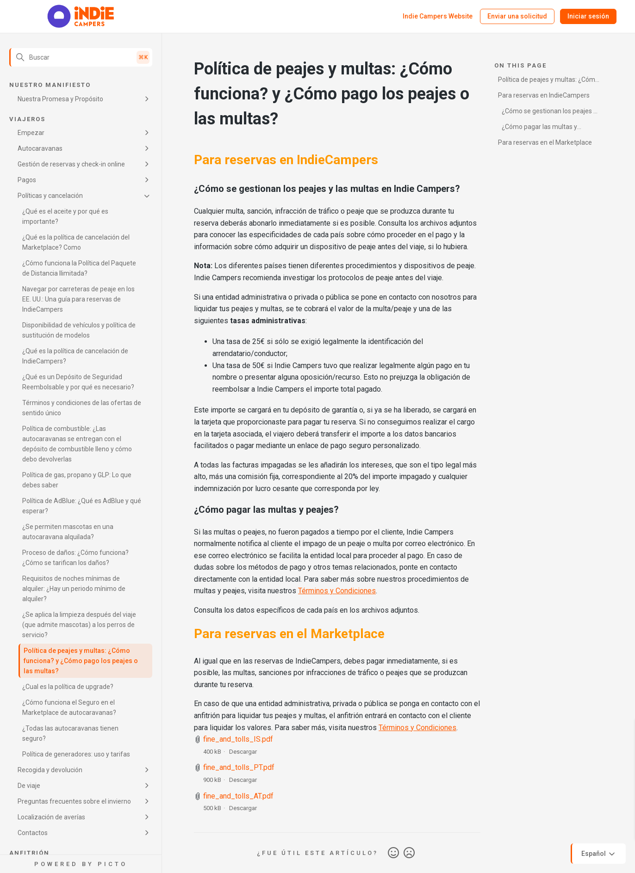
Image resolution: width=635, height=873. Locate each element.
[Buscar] (80, 57)
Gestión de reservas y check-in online (71, 164)
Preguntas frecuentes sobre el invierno (74, 801)
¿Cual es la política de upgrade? (67, 686)
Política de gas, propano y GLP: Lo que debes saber (76, 480)
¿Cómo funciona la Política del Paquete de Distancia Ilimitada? (79, 268)
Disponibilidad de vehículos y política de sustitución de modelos (79, 330)
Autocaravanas (40, 148)
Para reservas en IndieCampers (544, 95)
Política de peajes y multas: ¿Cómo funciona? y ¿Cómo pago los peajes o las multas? (81, 661)
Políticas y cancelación (50, 195)
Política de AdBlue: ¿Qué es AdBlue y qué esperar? (81, 506)
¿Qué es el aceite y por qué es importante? (65, 216)
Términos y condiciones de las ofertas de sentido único (81, 408)
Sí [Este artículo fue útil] (393, 853)
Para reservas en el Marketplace (545, 142)
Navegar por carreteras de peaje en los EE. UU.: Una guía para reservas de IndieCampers (78, 299)
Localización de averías (51, 817)
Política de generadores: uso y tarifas (76, 754)
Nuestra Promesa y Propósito (60, 99)
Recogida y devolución (50, 770)
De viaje (29, 785)
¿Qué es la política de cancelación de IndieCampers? (75, 356)
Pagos (27, 180)
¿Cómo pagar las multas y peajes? (537, 128)
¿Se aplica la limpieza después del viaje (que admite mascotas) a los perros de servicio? (79, 625)
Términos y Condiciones (337, 590)
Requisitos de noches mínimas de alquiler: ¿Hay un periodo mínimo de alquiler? (73, 588)
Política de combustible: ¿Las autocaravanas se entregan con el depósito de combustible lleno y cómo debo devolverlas (77, 444)
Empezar (31, 132)
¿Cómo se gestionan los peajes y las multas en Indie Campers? (547, 112)
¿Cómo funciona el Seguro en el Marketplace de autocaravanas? (69, 707)
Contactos (33, 832)
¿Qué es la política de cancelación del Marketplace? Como (76, 242)
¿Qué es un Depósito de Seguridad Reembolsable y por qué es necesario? (78, 382)
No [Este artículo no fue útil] (409, 853)
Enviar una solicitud (517, 16)
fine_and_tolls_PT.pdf (238, 767)
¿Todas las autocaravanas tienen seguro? (70, 733)
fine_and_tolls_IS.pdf (238, 739)
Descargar (243, 751)
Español (598, 854)
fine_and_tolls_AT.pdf (238, 796)
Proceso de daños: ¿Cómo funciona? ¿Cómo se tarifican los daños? (75, 557)
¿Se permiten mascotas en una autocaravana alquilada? (67, 532)
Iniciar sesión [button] (588, 16)
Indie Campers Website (438, 16)
